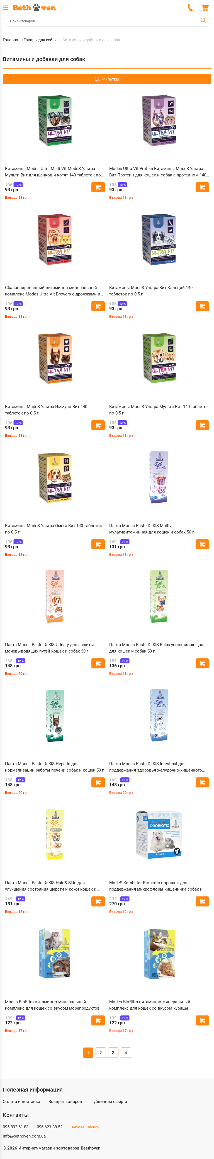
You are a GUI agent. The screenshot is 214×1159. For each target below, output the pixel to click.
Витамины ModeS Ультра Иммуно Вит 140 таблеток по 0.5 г (46, 410)
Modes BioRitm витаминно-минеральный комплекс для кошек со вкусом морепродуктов (52, 1005)
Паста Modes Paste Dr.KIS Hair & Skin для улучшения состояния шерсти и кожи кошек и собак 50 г (50, 886)
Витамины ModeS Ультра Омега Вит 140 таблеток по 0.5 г (53, 529)
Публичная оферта (109, 1101)
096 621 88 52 (49, 1126)
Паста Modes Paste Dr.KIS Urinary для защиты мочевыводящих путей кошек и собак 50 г (49, 648)
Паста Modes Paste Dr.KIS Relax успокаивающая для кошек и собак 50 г (156, 648)
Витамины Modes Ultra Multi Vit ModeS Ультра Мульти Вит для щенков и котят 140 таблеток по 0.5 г (53, 172)
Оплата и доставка (21, 1101)
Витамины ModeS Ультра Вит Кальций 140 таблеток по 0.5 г (151, 291)
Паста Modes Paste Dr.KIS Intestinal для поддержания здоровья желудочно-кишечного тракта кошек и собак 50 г (155, 767)
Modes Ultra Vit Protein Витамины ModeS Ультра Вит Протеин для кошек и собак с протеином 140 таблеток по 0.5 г (157, 172)
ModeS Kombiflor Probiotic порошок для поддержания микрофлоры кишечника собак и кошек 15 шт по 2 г (156, 886)
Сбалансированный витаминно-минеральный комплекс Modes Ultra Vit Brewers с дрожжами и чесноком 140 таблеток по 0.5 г (52, 291)
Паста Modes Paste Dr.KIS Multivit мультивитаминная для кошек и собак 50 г (151, 529)
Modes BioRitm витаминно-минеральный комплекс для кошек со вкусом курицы (149, 1005)
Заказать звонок (85, 1127)
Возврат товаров (65, 1101)
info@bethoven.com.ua (24, 1136)
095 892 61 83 (15, 1126)
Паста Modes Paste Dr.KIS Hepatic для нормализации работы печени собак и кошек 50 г (54, 767)
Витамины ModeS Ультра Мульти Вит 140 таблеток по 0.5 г (159, 410)
